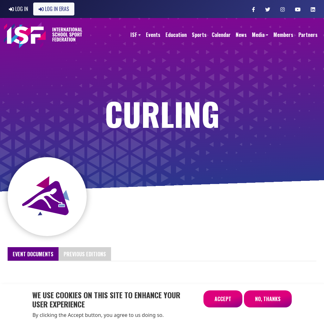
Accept (223, 302)
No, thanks (268, 302)
